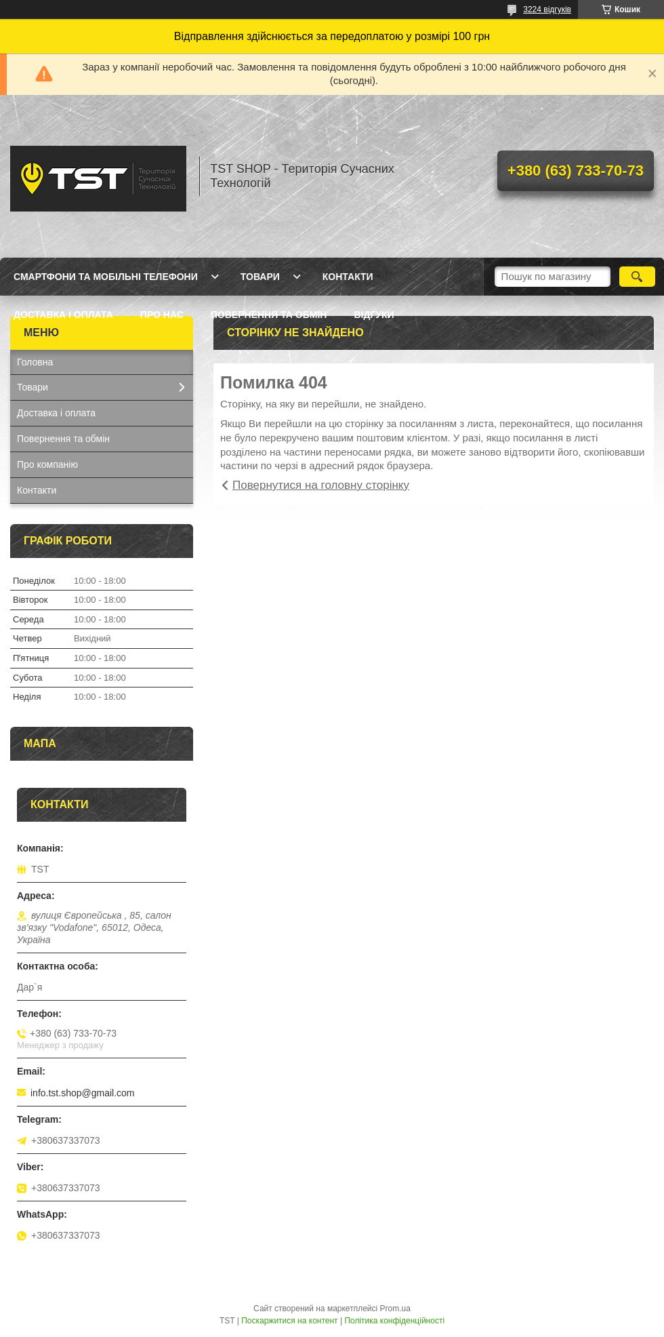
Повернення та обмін (269, 314)
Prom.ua (395, 1308)
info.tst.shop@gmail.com (82, 1092)
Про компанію (47, 464)
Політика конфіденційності (394, 1320)
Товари (260, 276)
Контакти (348, 276)
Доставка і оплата (63, 314)
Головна (35, 362)
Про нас (162, 314)
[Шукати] (637, 276)
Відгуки (374, 314)
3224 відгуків (547, 9)
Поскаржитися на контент (289, 1320)
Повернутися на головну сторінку (320, 485)
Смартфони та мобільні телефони (106, 276)
